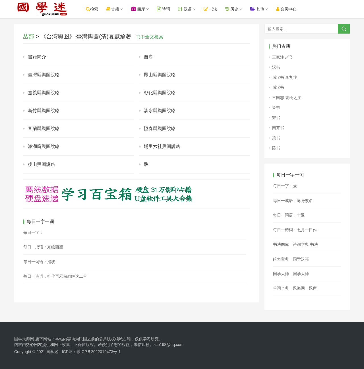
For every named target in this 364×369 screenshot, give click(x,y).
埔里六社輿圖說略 (162, 146)
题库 (313, 288)
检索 (93, 9)
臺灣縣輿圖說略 (44, 74)
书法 (211, 9)
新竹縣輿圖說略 (44, 110)
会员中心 (287, 9)
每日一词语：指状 (39, 261)
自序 (148, 56)
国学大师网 (24, 339)
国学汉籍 (301, 259)
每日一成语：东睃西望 (43, 247)
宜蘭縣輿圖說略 (44, 128)
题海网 (299, 288)
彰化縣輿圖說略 (160, 92)
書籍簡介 (37, 56)
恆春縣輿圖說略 (160, 128)
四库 (139, 9)
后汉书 (278, 87)
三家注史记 (282, 57)
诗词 (164, 9)
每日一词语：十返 (289, 215)
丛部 (28, 36)
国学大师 (281, 273)
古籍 (113, 9)
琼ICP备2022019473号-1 (98, 351)
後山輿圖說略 (41, 164)
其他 (258, 9)
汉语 (186, 9)
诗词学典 (301, 244)
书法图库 (281, 244)
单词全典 (281, 288)
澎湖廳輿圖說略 (44, 146)
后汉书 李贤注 (284, 77)
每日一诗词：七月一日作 (295, 230)
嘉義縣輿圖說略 (44, 92)
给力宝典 (281, 259)
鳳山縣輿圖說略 (160, 74)
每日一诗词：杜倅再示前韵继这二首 (55, 276)
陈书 (276, 148)
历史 (232, 9)
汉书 (276, 67)
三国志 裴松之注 (286, 97)
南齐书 (278, 127)
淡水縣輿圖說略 (160, 110)
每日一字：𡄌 (33, 232)
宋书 (276, 118)
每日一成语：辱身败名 (293, 200)
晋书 (276, 107)
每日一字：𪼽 (285, 186)
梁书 (276, 138)
